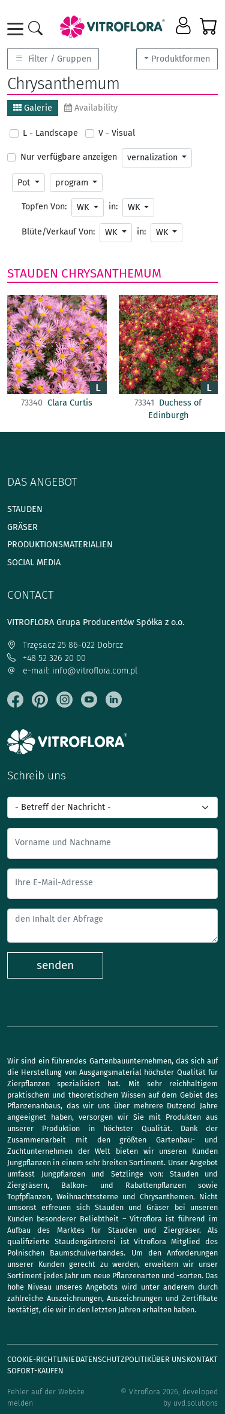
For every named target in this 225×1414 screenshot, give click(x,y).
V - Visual (116, 133)
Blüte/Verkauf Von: (58, 232)
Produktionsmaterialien (60, 545)
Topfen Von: (44, 207)
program (73, 183)
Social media (34, 562)
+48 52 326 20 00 (46, 658)
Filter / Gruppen (53, 59)
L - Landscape (50, 133)
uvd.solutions (195, 1402)
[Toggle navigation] (17, 29)
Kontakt (202, 1359)
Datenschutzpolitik (113, 1359)
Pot (24, 183)
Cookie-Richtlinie (41, 1359)
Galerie (32, 108)
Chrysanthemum (111, 273)
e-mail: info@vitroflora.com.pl (72, 671)
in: (113, 207)
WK (84, 207)
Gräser (22, 527)
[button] (184, 26)
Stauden (32, 273)
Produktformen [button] (180, 59)
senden (55, 965)
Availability (91, 108)
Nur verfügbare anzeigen (68, 157)
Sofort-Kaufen (35, 1370)
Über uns (168, 1359)
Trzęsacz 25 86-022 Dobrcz (65, 645)
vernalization (153, 158)
